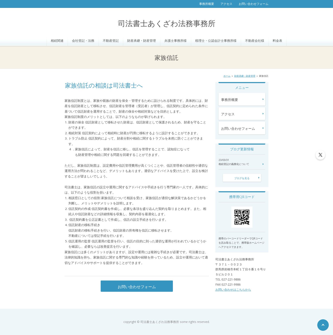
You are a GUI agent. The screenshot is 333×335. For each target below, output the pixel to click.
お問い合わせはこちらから (233, 290)
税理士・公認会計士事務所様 (216, 40)
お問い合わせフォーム (253, 4)
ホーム (226, 75)
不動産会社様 (254, 40)
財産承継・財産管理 (141, 40)
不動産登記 (111, 40)
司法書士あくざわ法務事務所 (166, 24)
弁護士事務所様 (175, 40)
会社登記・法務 (83, 40)
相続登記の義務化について (234, 164)
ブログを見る (242, 178)
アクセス (226, 4)
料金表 (277, 40)
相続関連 (57, 40)
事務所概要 (206, 4)
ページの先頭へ (323, 325)
